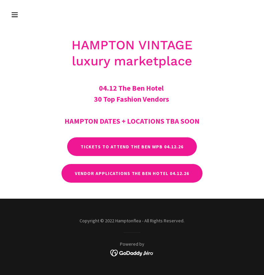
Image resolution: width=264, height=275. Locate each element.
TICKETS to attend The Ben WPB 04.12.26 (132, 147)
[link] (132, 252)
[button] (26, 14)
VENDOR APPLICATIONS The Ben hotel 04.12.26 (132, 173)
